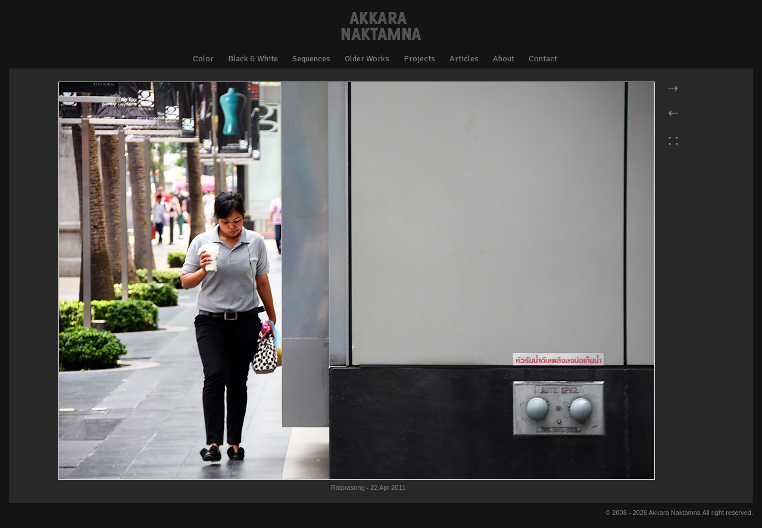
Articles (464, 59)
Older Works (367, 59)
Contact (543, 59)
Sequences (311, 59)
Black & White (253, 59)
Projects (419, 59)
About (503, 59)
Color (203, 59)
